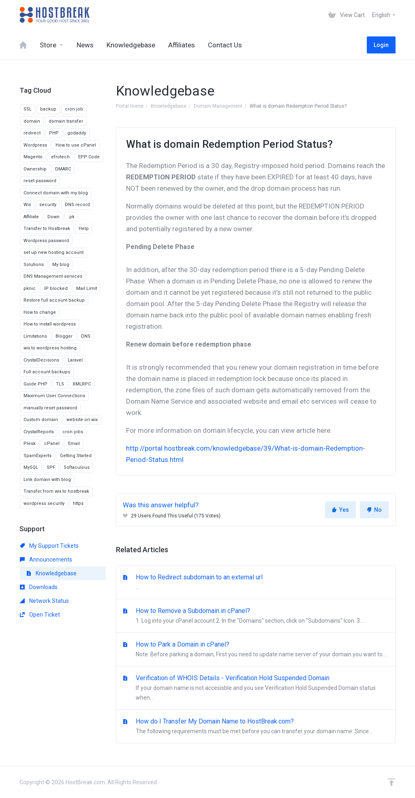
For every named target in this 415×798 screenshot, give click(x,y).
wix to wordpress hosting (50, 348)
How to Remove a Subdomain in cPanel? (256, 616)
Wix (27, 204)
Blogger (64, 336)
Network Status (44, 601)
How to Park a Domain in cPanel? (256, 650)
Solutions (34, 264)
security (47, 204)
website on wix (82, 419)
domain (32, 121)
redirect (32, 133)
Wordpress (35, 145)
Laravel (75, 360)
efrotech (60, 157)
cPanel (52, 443)
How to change (40, 312)
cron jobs (72, 431)
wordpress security (44, 503)
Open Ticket (40, 614)
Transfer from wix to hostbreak (56, 491)
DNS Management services (53, 276)
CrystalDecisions (41, 360)
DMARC (63, 169)
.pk (71, 216)
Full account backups (47, 372)
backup (48, 109)
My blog (60, 264)
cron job (74, 109)
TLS (60, 384)
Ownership (35, 169)
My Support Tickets (49, 546)
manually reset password (50, 408)
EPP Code (89, 157)
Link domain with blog (47, 479)
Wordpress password (46, 240)
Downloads (39, 587)
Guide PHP (35, 384)
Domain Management (218, 106)
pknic (30, 288)
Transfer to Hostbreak (47, 228)
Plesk (30, 443)
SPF (51, 467)
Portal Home (129, 106)
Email (74, 443)
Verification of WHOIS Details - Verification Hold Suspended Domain (256, 688)
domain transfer (66, 121)
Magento (33, 157)
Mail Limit (86, 288)
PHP (54, 133)
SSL (28, 109)
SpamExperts (37, 455)
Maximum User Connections (54, 395)
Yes (340, 509)
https (78, 503)
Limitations (35, 336)
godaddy (76, 133)
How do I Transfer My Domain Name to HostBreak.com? (256, 726)
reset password (40, 180)
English (384, 15)
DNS (85, 336)
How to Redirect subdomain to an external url (256, 582)
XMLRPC (82, 384)
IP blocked (56, 288)
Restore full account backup (54, 300)
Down (53, 216)
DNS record (77, 204)
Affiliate (31, 216)
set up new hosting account (53, 252)
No (374, 509)
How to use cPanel (76, 145)
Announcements (46, 559)
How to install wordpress (50, 324)
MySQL (31, 467)
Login (381, 45)
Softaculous (77, 467)
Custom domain (41, 419)
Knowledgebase (168, 106)
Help (84, 228)
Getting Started (76, 455)
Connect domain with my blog (56, 193)
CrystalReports (39, 431)
